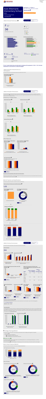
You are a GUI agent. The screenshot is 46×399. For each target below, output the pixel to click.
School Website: (7, 16)
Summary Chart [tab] (6, 121)
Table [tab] (10, 121)
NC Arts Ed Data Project (13, 311)
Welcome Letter (27, 10)
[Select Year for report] (5, 13)
